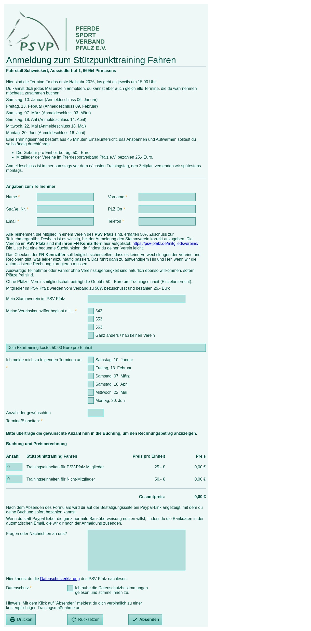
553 (99, 319)
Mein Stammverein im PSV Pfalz (35, 299)
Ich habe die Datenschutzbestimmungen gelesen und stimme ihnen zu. (111, 590)
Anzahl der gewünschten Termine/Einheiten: (28, 417)
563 (99, 327)
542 (99, 311)
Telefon (114, 221)
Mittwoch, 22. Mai (111, 392)
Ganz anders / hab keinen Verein (125, 335)
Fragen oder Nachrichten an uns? (36, 533)
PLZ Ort (115, 209)
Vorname (116, 197)
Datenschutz (17, 588)
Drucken (20, 619)
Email (11, 221)
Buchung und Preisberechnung (36, 444)
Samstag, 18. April (112, 384)
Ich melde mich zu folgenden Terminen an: (44, 360)
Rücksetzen (85, 619)
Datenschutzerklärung (60, 579)
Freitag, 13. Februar (113, 368)
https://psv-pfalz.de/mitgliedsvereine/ (165, 243)
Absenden (145, 619)
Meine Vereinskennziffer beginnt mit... (40, 311)
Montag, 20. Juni (111, 400)
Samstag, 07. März (113, 376)
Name (11, 197)
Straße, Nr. (16, 209)
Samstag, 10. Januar (114, 360)
